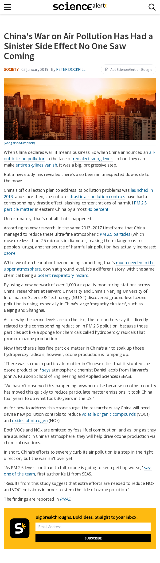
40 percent (98, 209)
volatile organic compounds (109, 414)
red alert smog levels (93, 158)
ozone (10, 253)
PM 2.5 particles (115, 234)
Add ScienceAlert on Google (128, 69)
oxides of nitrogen (29, 420)
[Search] (152, 7)
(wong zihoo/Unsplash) (19, 143)
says (46, 370)
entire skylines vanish (36, 165)
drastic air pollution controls (97, 196)
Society (11, 69)
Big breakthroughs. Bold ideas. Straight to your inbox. (86, 517)
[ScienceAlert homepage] (80, 7)
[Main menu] (8, 7)
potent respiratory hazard (62, 275)
